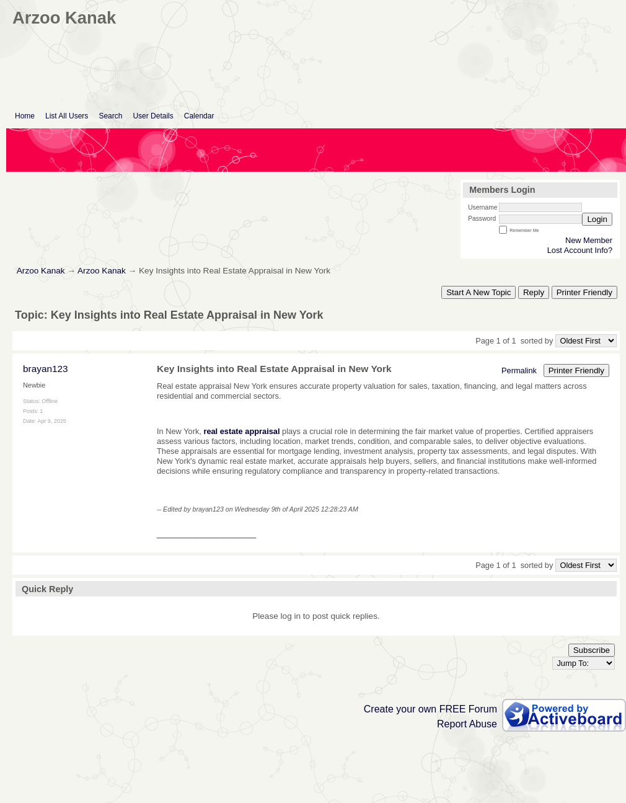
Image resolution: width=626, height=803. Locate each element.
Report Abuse (467, 724)
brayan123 (45, 368)
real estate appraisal (241, 431)
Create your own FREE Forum (430, 709)
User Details (153, 116)
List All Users (66, 116)
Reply (533, 292)
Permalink (519, 370)
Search (110, 116)
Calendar (199, 116)
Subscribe (591, 650)
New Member (588, 240)
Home (25, 116)
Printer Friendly (584, 292)
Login (597, 219)
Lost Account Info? (579, 250)
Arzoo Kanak (41, 270)
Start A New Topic (478, 292)
